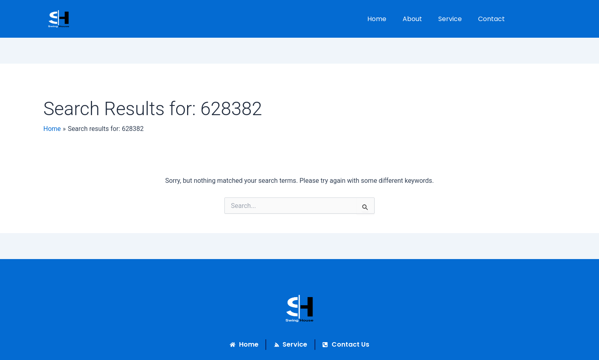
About (412, 19)
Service (450, 19)
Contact (491, 19)
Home (376, 19)
